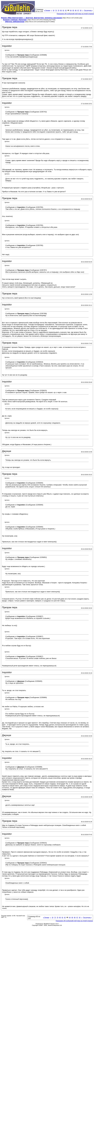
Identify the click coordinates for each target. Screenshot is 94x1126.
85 (73, 10)
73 (56, 10)
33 (53, 10)
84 (71, 10)
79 (58, 10)
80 (61, 10)
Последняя (88, 10)
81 (63, 10)
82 (66, 10)
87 (78, 10)
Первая (47, 10)
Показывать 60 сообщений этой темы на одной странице (75, 13)
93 (80, 10)
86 (75, 10)
